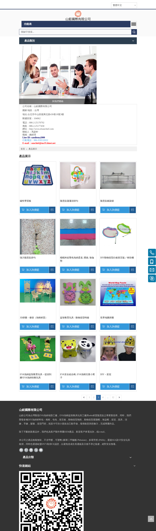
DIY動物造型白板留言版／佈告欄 (117, 257)
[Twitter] (36, 450)
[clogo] (78, 15)
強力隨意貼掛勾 (28, 257)
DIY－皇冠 (105, 374)
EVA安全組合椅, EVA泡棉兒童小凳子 (77, 376)
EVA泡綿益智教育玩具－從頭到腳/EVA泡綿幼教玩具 (35, 376)
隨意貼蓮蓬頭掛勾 (69, 201)
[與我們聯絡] (58, 75)
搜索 (134, 32)
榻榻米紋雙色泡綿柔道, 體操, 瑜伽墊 (77, 259)
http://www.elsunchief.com (41, 129)
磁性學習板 (25, 201)
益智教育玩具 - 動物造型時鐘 (74, 317)
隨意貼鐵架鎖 (107, 201)
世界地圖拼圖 (107, 317)
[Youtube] (41, 450)
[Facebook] (21, 450)
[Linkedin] (31, 450)
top (151, 519)
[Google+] (26, 450)
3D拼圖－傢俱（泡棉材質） (33, 317)
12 (113, 397)
